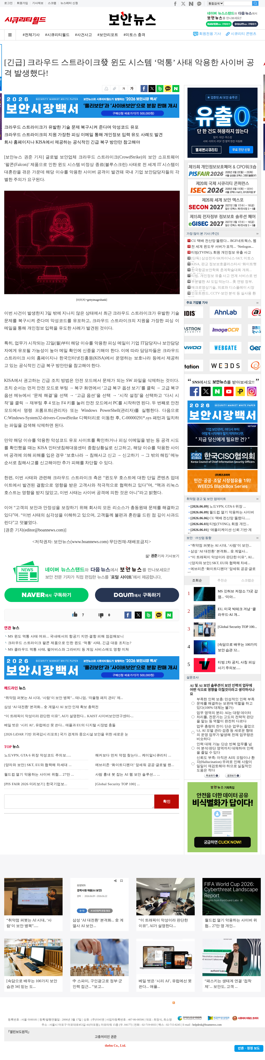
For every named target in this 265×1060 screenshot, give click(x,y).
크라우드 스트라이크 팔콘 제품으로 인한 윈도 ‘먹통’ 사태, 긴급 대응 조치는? (69, 643)
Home (8, 49)
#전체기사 (31, 35)
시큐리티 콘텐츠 (243, 34)
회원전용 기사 (210, 34)
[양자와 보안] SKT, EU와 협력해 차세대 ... (38, 765)
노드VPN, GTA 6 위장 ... (218, 506)
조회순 (197, 580)
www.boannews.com (89, 541)
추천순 (222, 580)
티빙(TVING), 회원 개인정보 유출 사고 (221, 252)
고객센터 (130, 1003)
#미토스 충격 (134, 35)
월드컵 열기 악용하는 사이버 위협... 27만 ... (39, 774)
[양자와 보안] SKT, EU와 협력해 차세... (220, 563)
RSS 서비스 (183, 1003)
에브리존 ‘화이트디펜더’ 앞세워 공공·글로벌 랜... (134, 765)
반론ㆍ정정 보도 (249, 1048)
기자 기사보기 (162, 556)
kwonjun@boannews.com (135, 1037)
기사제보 (37, 3)
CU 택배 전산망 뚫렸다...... (220, 518)
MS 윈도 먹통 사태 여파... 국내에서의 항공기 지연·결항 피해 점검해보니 (66, 636)
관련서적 (162, 1003)
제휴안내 (146, 1003)
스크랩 (52, 3)
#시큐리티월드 (57, 35)
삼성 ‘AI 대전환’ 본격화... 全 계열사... (219, 551)
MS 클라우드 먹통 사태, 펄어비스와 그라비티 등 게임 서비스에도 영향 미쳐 (68, 649)
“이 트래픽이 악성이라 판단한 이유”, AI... (222, 557)
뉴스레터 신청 (69, 3)
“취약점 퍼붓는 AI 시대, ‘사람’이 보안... (221, 545)
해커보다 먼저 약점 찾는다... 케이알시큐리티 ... (133, 755)
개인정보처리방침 (65, 1003)
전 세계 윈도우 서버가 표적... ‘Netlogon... (222, 246)
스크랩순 (247, 580)
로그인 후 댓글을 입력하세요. (79, 802)
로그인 (8, 3)
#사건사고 (83, 35)
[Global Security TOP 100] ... (117, 784)
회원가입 (22, 3)
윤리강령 (113, 1003)
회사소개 (10, 1003)
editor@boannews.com (44, 530)
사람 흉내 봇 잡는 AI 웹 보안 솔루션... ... (127, 774)
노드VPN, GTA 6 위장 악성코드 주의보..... (37, 755)
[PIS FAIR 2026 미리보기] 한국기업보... (35, 784)
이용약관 (43, 1003)
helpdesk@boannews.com (207, 1024)
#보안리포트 (108, 35)
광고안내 (26, 1003)
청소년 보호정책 (92, 1003)
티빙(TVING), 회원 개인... (220, 524)
